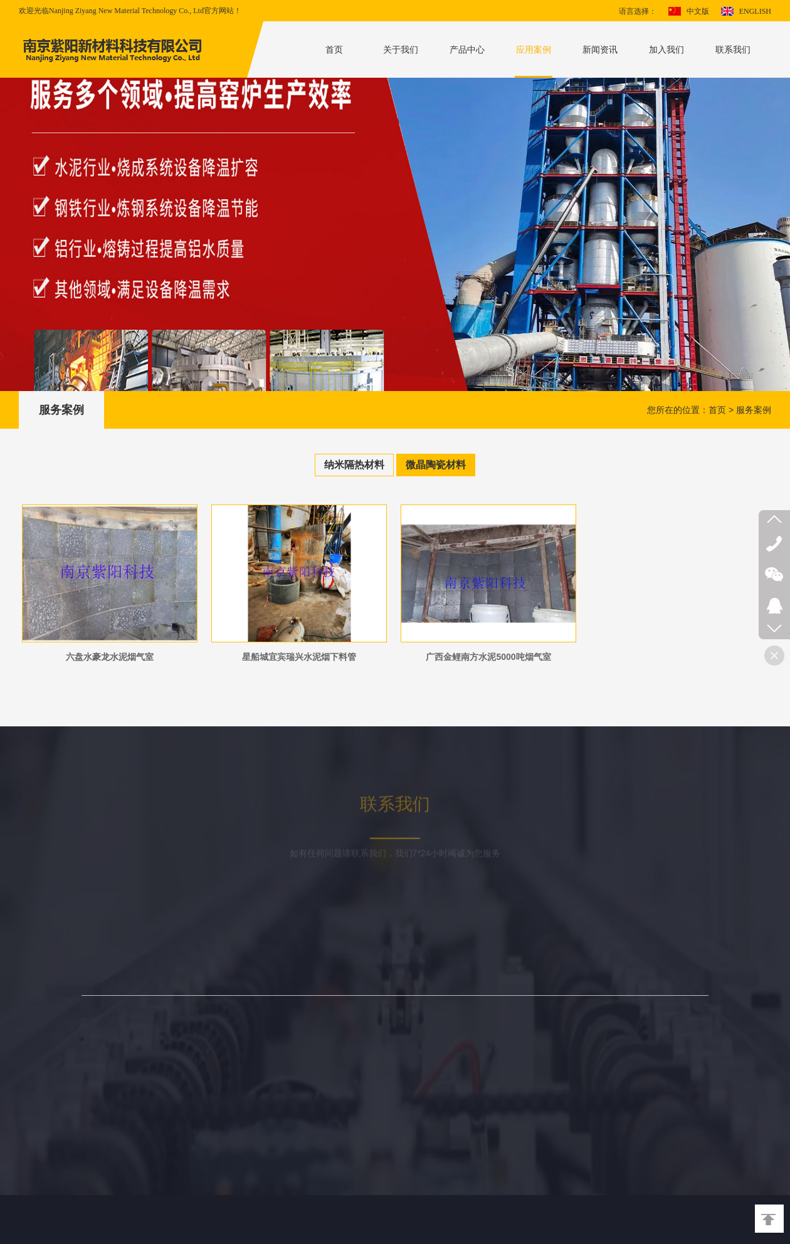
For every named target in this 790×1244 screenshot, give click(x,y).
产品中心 (467, 49)
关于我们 (400, 49)
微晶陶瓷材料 (436, 464)
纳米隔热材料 (354, 464)
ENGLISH (755, 11)
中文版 (698, 11)
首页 (334, 49)
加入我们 (666, 49)
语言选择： (637, 11)
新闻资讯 (600, 49)
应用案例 (533, 49)
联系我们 (732, 49)
